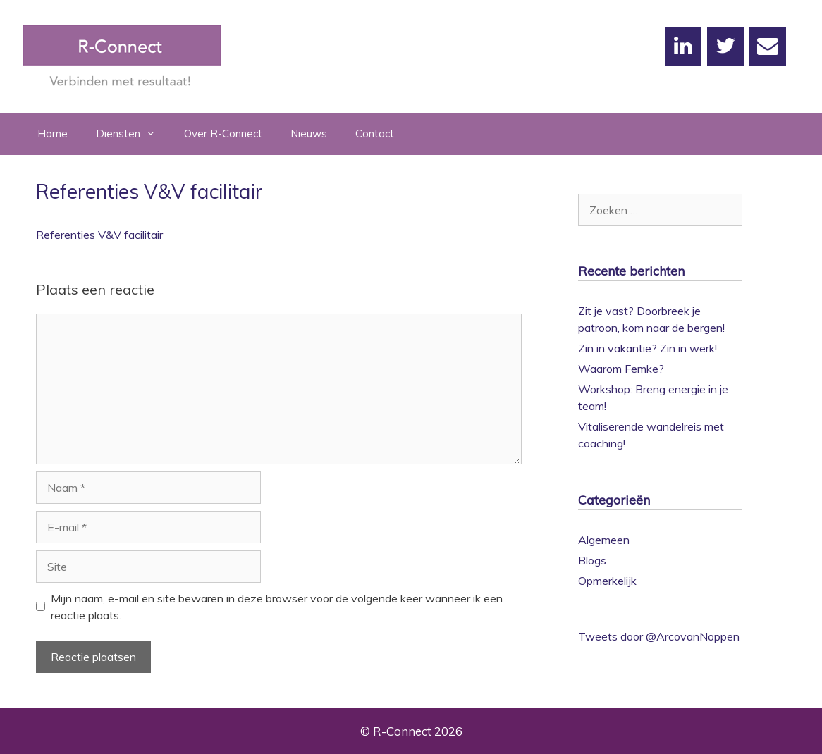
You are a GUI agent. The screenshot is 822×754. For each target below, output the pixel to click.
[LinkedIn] (683, 46)
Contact (374, 133)
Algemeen (604, 540)
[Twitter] (725, 46)
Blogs (592, 560)
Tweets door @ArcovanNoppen (659, 636)
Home (52, 133)
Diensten (133, 134)
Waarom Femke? (621, 368)
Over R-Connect (223, 133)
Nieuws (308, 133)
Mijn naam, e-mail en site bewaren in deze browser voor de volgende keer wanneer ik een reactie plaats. (277, 606)
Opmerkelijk (607, 581)
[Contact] (767, 46)
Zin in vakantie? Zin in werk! (647, 348)
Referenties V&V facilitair (99, 235)
